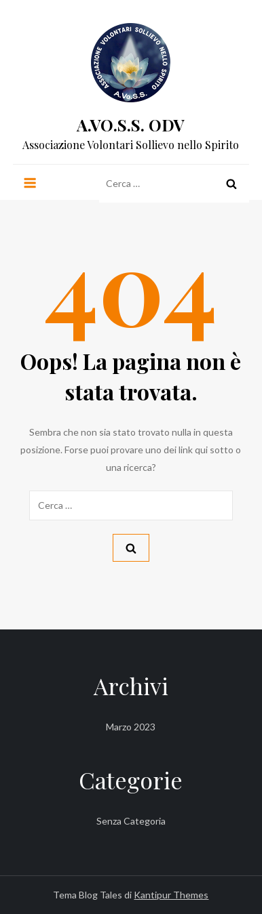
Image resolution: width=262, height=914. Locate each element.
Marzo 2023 (130, 726)
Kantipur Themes (171, 894)
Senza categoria (131, 821)
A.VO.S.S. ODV (131, 125)
